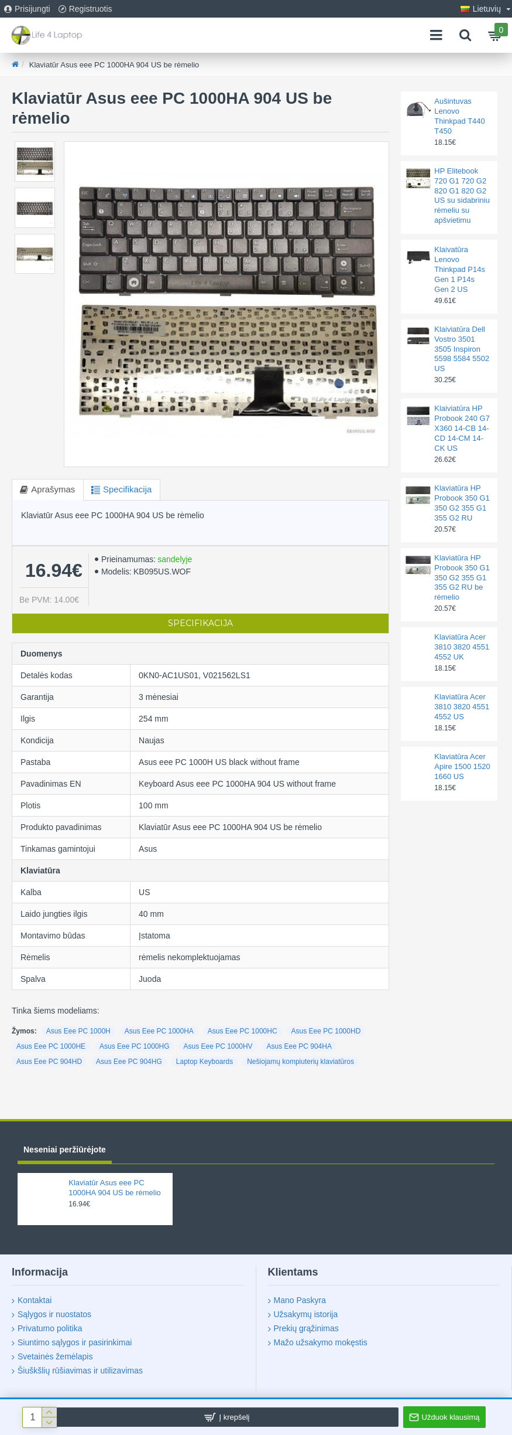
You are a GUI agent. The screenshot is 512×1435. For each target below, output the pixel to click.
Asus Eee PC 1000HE (50, 1046)
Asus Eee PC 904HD (49, 1061)
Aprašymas (54, 489)
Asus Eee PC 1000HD (326, 1031)
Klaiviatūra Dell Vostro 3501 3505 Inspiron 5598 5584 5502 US (461, 349)
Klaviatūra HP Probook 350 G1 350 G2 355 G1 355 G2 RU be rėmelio (462, 577)
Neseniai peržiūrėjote (64, 1149)
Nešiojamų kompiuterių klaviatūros (300, 1061)
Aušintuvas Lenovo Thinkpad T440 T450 (459, 116)
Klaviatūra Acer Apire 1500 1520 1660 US (462, 766)
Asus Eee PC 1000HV (217, 1046)
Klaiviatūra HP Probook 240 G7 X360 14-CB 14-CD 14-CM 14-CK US (462, 428)
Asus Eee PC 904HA (299, 1046)
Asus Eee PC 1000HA (159, 1031)
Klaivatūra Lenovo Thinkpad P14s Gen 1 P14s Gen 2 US (459, 269)
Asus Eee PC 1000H (78, 1031)
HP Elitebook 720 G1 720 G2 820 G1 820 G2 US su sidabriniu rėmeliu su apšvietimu (462, 195)
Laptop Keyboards (204, 1061)
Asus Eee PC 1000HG (134, 1046)
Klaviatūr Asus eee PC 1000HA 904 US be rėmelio (114, 1187)
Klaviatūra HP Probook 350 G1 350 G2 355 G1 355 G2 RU (462, 503)
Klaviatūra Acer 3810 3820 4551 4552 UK (461, 647)
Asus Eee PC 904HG (129, 1061)
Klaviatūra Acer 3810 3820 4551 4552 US (461, 706)
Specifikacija (130, 489)
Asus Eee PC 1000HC (242, 1031)
